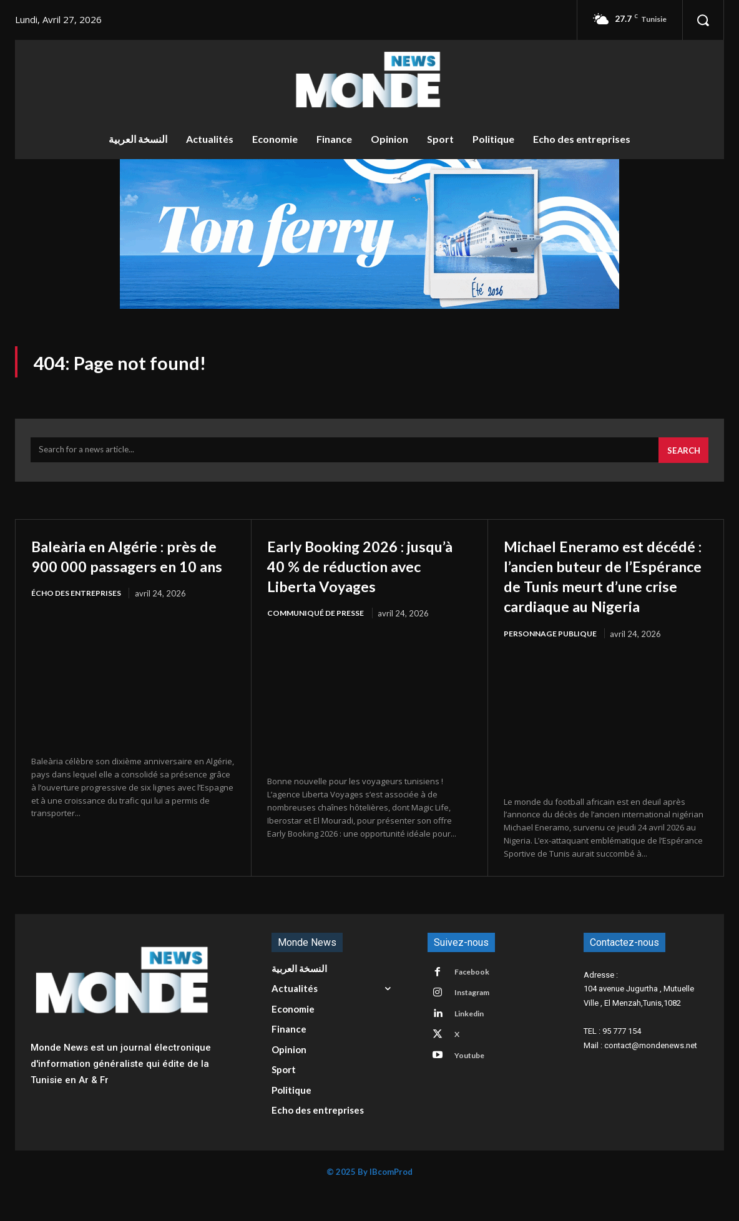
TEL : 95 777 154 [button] (612, 1059)
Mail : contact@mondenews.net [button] (640, 1072)
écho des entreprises (79, 621)
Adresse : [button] (601, 1002)
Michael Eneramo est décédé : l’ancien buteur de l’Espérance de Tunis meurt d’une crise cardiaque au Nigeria (598, 592)
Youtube (472, 1093)
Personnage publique (553, 661)
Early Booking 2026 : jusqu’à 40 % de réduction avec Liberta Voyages (367, 572)
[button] (703, 20)
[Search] (681, 457)
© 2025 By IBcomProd (369, 1200)
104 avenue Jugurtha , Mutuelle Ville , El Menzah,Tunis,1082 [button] (639, 1024)
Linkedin (473, 1047)
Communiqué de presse (319, 621)
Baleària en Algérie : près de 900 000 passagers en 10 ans (130, 572)
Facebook (475, 1001)
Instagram (476, 1024)
